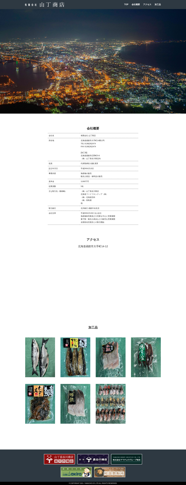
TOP (126, 4)
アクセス (147, 4)
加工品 (158, 4)
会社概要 (136, 4)
